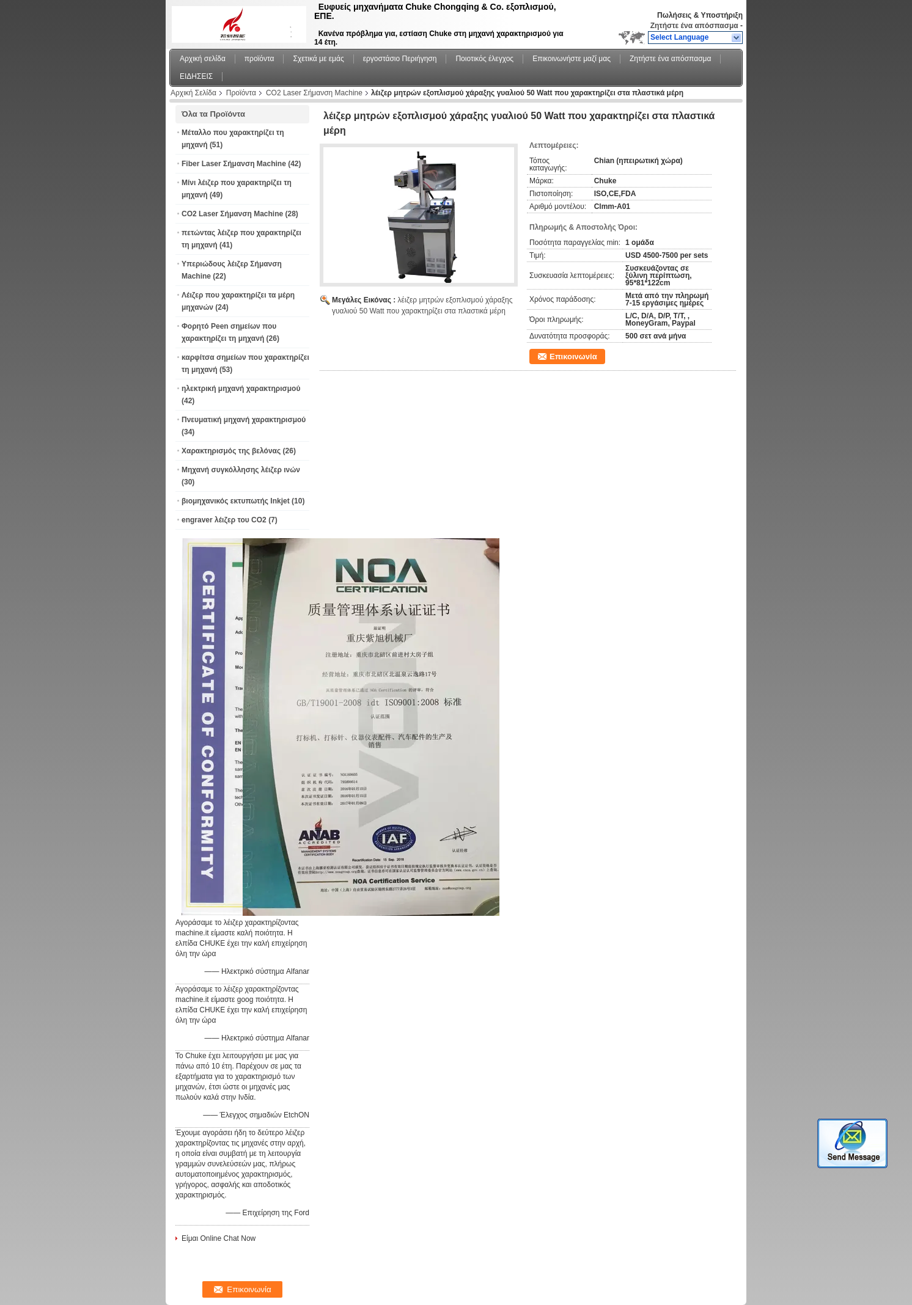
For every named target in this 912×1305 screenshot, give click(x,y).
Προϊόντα (241, 93)
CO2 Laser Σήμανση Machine (314, 93)
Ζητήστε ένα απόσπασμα (694, 25)
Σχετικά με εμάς (318, 58)
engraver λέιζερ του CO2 (224, 520)
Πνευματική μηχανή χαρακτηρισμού (244, 419)
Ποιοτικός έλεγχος (484, 58)
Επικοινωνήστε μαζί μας (571, 58)
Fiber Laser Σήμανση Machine (234, 163)
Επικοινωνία (573, 356)
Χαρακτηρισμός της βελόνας (231, 451)
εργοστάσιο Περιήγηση (400, 58)
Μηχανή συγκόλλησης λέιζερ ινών (241, 470)
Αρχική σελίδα (203, 58)
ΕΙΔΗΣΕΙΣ (196, 76)
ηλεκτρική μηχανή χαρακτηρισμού (241, 388)
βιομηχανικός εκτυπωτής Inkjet (236, 501)
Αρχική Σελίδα (193, 93)
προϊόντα (259, 58)
